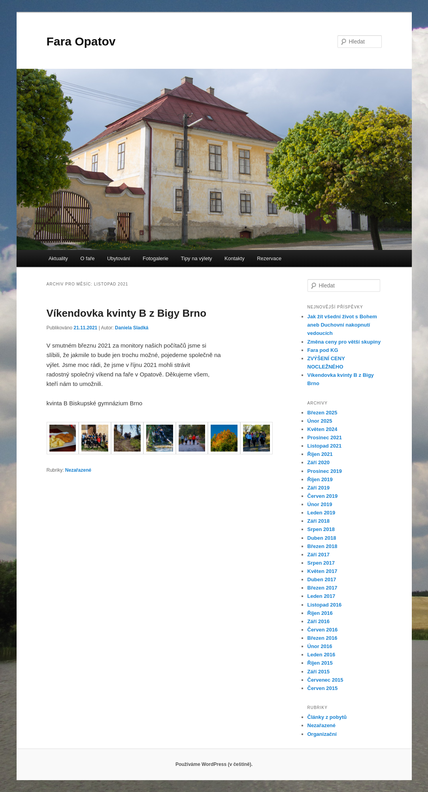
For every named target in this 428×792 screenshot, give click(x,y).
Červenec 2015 (325, 680)
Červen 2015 (322, 688)
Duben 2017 (321, 579)
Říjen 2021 (320, 454)
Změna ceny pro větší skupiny (344, 342)
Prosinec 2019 (324, 471)
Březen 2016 (322, 638)
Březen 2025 (322, 413)
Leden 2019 (321, 513)
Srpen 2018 (321, 529)
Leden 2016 (321, 655)
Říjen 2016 (320, 613)
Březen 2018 (322, 546)
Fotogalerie (155, 258)
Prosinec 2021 (324, 437)
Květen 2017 (322, 571)
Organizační (322, 734)
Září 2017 (318, 555)
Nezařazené (78, 470)
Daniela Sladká (132, 328)
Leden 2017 (321, 596)
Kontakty (234, 258)
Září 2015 (318, 672)
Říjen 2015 (320, 663)
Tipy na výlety (196, 258)
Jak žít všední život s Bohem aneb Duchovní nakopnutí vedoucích (342, 325)
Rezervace (269, 258)
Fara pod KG (322, 350)
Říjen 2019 (320, 479)
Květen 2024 (322, 429)
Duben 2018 (321, 538)
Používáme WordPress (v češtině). (214, 764)
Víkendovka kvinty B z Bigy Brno (127, 313)
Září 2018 (318, 521)
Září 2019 (318, 488)
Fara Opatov (81, 41)
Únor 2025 (319, 421)
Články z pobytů (327, 717)
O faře (87, 258)
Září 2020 (318, 462)
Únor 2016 (319, 646)
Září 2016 (318, 621)
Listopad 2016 (324, 605)
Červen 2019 (322, 496)
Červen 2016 (322, 630)
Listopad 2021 (324, 446)
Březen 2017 (322, 588)
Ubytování (118, 258)
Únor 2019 (319, 504)
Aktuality (58, 258)
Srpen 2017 (321, 563)
